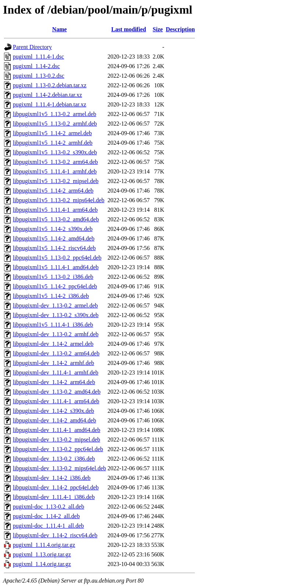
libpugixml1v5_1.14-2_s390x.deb (53, 229)
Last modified (128, 29)
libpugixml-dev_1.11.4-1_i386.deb (54, 497)
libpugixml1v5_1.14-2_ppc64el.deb (55, 286)
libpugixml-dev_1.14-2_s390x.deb (53, 411)
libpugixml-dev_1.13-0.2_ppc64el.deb (58, 449)
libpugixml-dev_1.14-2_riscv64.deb (55, 535)
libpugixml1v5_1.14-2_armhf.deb (53, 143)
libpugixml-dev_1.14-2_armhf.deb (53, 363)
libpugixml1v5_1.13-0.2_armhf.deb (55, 123)
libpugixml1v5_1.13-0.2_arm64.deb (55, 162)
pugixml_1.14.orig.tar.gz (42, 564)
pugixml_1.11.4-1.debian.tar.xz (49, 104)
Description (180, 29)
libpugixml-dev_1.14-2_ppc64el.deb (56, 487)
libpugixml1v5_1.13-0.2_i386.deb (53, 277)
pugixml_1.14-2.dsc (36, 66)
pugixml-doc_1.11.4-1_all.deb (48, 526)
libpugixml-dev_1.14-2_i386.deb (52, 478)
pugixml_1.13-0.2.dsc (38, 76)
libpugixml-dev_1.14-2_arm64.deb (54, 382)
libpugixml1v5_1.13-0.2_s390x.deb (55, 152)
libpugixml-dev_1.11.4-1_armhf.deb (55, 372)
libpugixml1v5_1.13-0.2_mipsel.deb (55, 181)
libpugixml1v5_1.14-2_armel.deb (52, 133)
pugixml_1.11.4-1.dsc (38, 56)
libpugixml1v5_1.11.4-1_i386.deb (53, 324)
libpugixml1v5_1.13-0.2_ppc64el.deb (57, 257)
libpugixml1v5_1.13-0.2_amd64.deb (56, 219)
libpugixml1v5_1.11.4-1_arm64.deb (55, 210)
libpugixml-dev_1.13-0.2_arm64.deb (56, 353)
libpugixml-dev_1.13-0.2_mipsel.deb (56, 439)
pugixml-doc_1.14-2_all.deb (46, 516)
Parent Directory (32, 47)
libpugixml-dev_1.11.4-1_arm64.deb (56, 401)
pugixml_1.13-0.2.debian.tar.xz (49, 85)
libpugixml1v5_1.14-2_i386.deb (51, 296)
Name (59, 29)
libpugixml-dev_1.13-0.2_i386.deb (54, 459)
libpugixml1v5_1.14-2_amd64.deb (53, 238)
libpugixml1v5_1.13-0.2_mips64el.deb (58, 200)
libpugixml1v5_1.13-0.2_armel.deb (54, 114)
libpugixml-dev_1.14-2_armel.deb (53, 344)
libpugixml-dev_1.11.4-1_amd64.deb (56, 430)
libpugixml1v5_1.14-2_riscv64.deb (54, 248)
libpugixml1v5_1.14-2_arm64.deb (53, 190)
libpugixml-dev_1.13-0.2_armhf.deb (55, 334)
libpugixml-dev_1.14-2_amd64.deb (54, 420)
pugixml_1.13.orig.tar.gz (42, 554)
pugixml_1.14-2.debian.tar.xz (47, 95)
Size (158, 29)
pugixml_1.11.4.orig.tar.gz (44, 545)
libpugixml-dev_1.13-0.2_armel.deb (55, 305)
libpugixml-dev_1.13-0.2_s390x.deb (55, 315)
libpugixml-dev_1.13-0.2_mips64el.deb (59, 468)
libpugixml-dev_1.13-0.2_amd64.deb (57, 392)
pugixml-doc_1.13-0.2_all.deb (48, 506)
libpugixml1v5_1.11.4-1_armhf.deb (55, 171)
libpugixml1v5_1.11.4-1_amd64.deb (56, 267)
